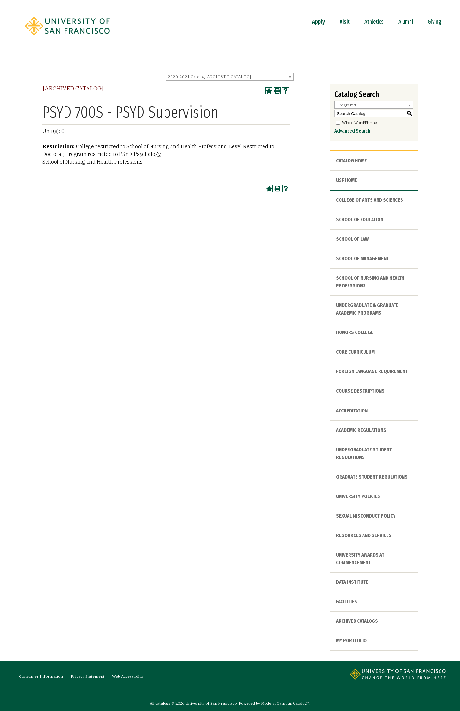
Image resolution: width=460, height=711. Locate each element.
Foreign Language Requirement (372, 371)
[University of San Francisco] (67, 37)
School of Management (362, 258)
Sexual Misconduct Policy (365, 516)
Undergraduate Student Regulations (364, 453)
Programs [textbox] (346, 105)
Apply (318, 21)
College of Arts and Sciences (369, 200)
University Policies (358, 496)
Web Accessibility (128, 676)
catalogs (162, 703)
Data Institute (352, 582)
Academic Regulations (361, 430)
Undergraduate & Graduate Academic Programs (367, 309)
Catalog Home (351, 161)
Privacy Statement (87, 676)
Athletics (374, 21)
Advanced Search (352, 131)
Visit (345, 21)
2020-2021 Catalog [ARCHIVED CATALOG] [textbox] (209, 77)
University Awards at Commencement (360, 559)
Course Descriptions (360, 391)
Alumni (405, 21)
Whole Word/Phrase (359, 122)
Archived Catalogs (357, 621)
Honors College (354, 332)
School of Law (352, 239)
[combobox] (230, 77)
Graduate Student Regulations (372, 477)
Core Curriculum (355, 352)
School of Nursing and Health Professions (370, 282)
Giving (434, 21)
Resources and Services (364, 535)
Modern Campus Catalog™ (285, 703)
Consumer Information (41, 676)
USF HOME (346, 180)
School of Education (359, 219)
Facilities (346, 601)
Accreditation (352, 411)
